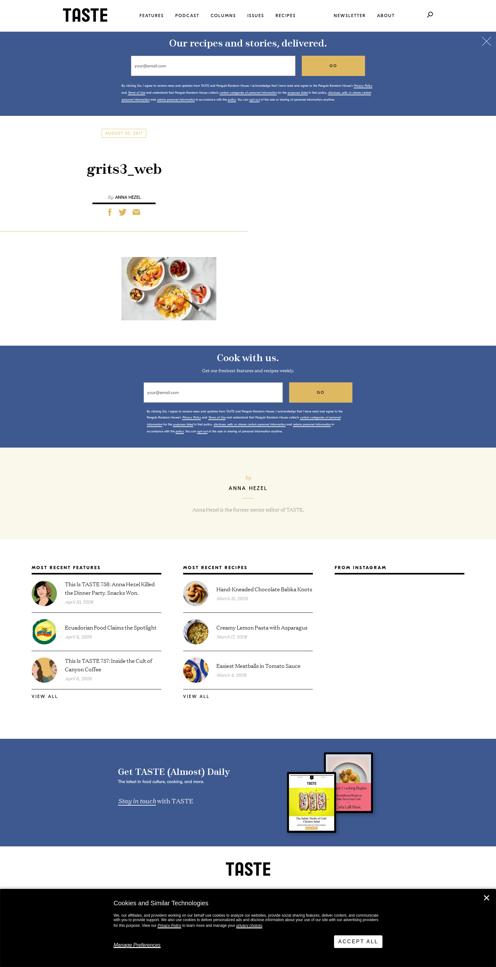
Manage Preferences (137, 945)
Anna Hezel (128, 197)
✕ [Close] (486, 898)
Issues (255, 15)
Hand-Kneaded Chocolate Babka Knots (264, 589)
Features (152, 15)
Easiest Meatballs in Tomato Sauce (258, 665)
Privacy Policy (169, 925)
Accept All (358, 941)
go (334, 66)
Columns (223, 15)
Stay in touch (137, 800)
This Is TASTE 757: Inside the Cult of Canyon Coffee (108, 664)
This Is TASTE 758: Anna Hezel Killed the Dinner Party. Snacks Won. (110, 588)
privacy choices (249, 925)
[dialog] (248, 928)
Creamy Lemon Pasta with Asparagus (261, 627)
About (386, 15)
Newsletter (350, 15)
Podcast (187, 15)
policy (232, 100)
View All (45, 696)
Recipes (286, 15)
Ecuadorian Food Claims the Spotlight (111, 627)
